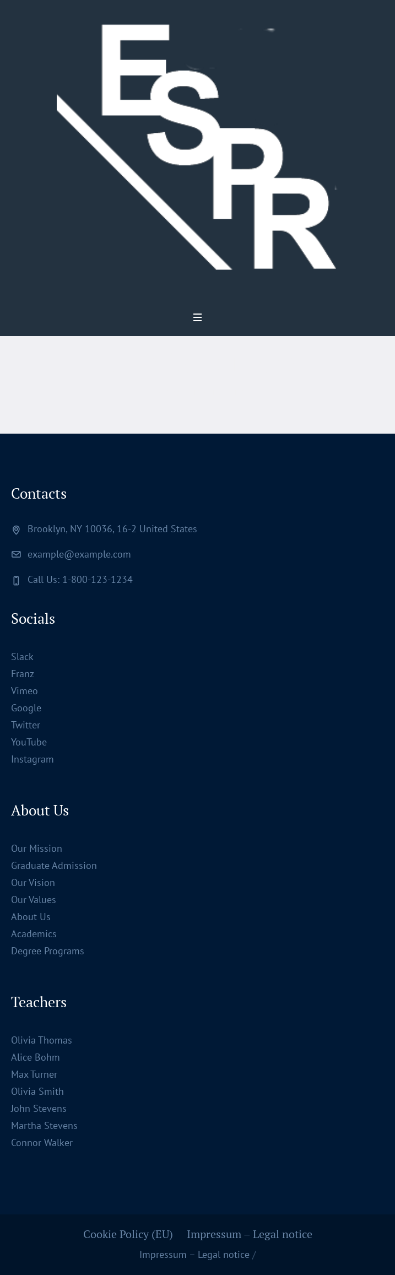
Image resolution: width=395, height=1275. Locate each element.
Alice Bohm (35, 1057)
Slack (22, 656)
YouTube (29, 742)
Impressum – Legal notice (249, 1234)
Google (26, 707)
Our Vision (33, 882)
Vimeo (24, 690)
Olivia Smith (37, 1091)
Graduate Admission (54, 865)
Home (163, 391)
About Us (31, 916)
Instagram (32, 759)
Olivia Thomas (41, 1040)
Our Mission (36, 848)
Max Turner (34, 1074)
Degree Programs (47, 950)
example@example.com (79, 554)
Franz (22, 673)
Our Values (33, 899)
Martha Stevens (44, 1125)
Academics (34, 933)
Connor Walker (42, 1142)
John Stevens (39, 1108)
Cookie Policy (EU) (128, 1234)
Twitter (25, 724)
